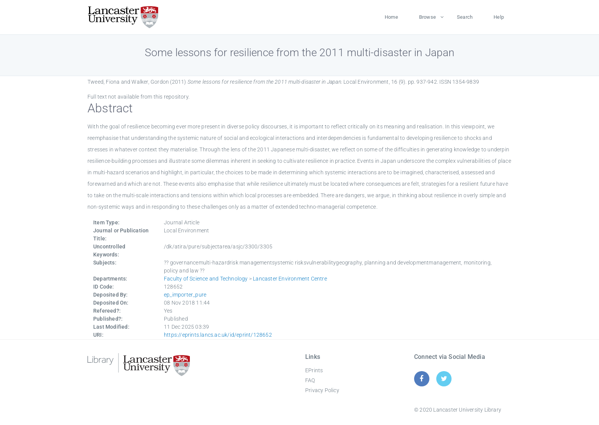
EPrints (314, 370)
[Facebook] (421, 379)
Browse (427, 17)
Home (391, 17)
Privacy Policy (322, 390)
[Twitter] (444, 379)
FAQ (310, 380)
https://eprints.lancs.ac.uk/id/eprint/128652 (218, 335)
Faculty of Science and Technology (206, 279)
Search (465, 17)
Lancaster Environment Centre (290, 279)
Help (499, 17)
